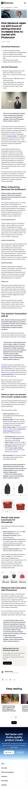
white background (17, 438)
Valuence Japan (11, 136)
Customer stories (8, 7)
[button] (14, 763)
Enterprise (16, 7)
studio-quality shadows (16, 448)
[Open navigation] (25, 3)
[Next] (15, 717)
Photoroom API (5, 366)
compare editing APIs (7, 374)
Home (2, 7)
